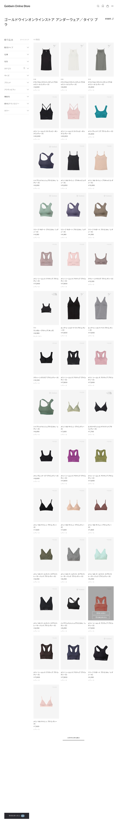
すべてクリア (24, 39)
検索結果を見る (17, 816)
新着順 (108, 19)
